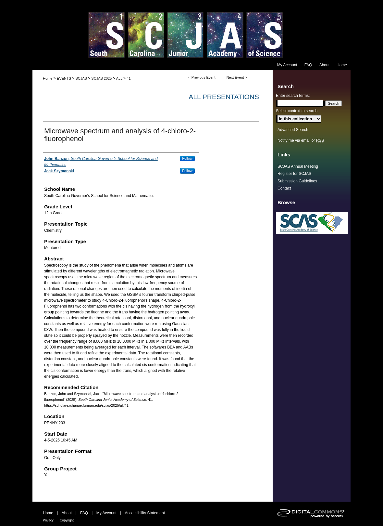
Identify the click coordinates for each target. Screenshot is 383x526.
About (67, 513)
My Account (106, 513)
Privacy (48, 520)
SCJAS (81, 78)
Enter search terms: (293, 95)
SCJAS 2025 (102, 78)
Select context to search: (297, 111)
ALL (119, 78)
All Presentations (224, 96)
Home (47, 78)
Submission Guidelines (297, 181)
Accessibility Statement (145, 513)
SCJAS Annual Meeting (298, 166)
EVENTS (64, 78)
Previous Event (204, 77)
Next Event (235, 77)
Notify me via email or (301, 140)
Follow (187, 158)
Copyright (67, 520)
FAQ (84, 513)
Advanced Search (293, 129)
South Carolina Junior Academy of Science (191, 30)
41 (128, 78)
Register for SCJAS (294, 173)
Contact (284, 188)
